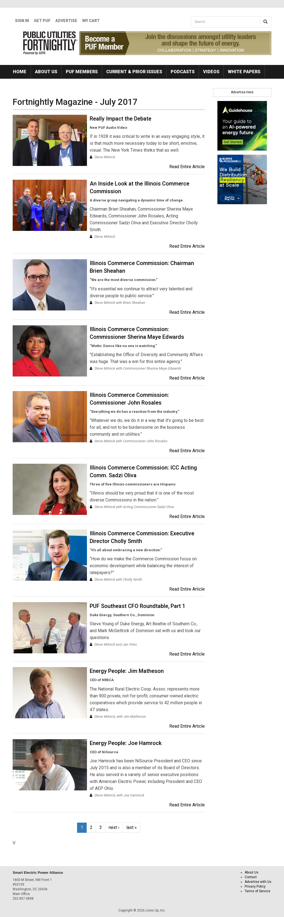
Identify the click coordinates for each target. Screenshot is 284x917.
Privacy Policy (255, 886)
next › (114, 827)
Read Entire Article (187, 166)
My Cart (91, 20)
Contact (251, 877)
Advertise (66, 20)
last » (131, 827)
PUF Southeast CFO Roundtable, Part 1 (137, 606)
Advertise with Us (258, 882)
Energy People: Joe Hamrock (126, 743)
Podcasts (183, 71)
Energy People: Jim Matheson (127, 671)
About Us (46, 71)
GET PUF (42, 20)
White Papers (244, 71)
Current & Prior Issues (134, 71)
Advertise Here (242, 92)
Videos (211, 71)
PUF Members (82, 71)
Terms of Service (257, 891)
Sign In (22, 20)
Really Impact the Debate (120, 118)
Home (19, 71)
